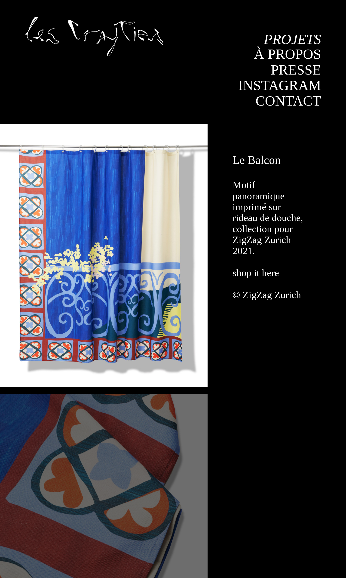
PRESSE (296, 70)
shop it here (257, 272)
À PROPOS (287, 54)
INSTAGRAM (279, 85)
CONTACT (288, 101)
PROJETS (292, 39)
